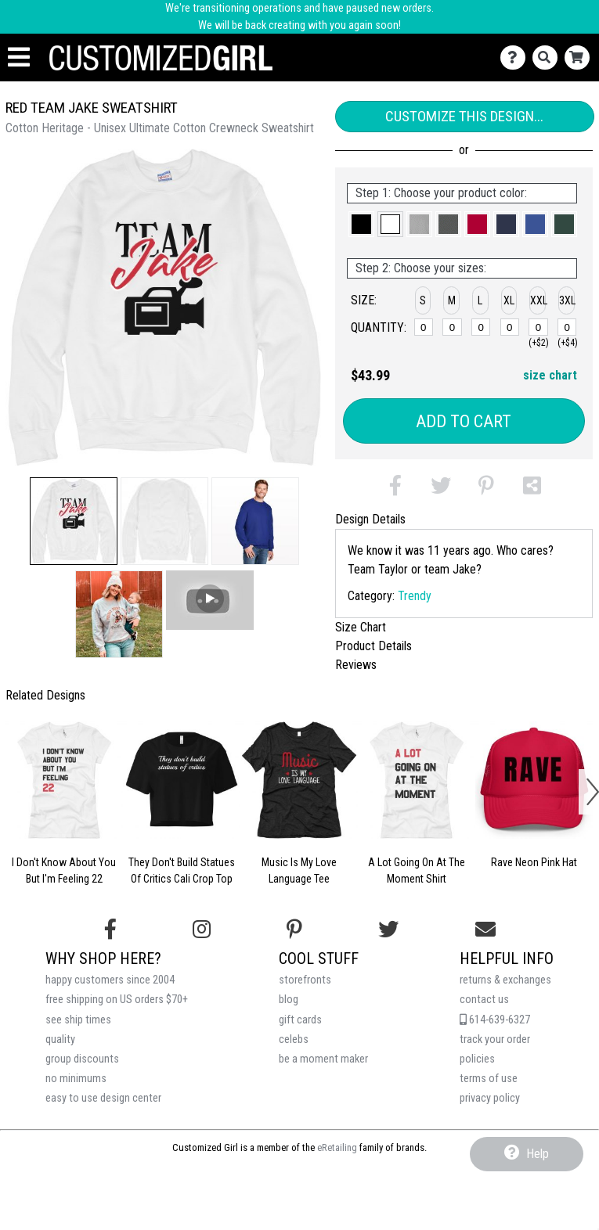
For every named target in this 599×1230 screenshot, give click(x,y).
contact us (484, 999)
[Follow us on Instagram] (202, 929)
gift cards (300, 1020)
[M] (451, 327)
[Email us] (485, 929)
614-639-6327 (495, 1020)
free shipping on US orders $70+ (116, 999)
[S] (423, 327)
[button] (74, 521)
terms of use (489, 1078)
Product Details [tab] (373, 645)
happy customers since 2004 (110, 980)
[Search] (548, 57)
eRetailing (337, 1147)
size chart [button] (550, 375)
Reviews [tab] (356, 664)
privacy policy (490, 1098)
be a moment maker (323, 1059)
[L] (480, 327)
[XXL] (538, 327)
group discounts (82, 1059)
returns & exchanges (505, 980)
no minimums (75, 1078)
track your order (495, 1039)
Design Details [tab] (370, 519)
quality (60, 1039)
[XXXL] (567, 327)
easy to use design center (103, 1098)
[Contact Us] (516, 57)
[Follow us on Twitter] (388, 929)
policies (477, 1059)
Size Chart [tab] (360, 627)
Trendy (414, 595)
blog (288, 999)
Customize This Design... (464, 116)
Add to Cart (463, 421)
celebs (294, 1039)
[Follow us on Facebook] (110, 929)
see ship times (78, 1020)
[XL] (509, 327)
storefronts (305, 980)
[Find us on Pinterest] (294, 929)
